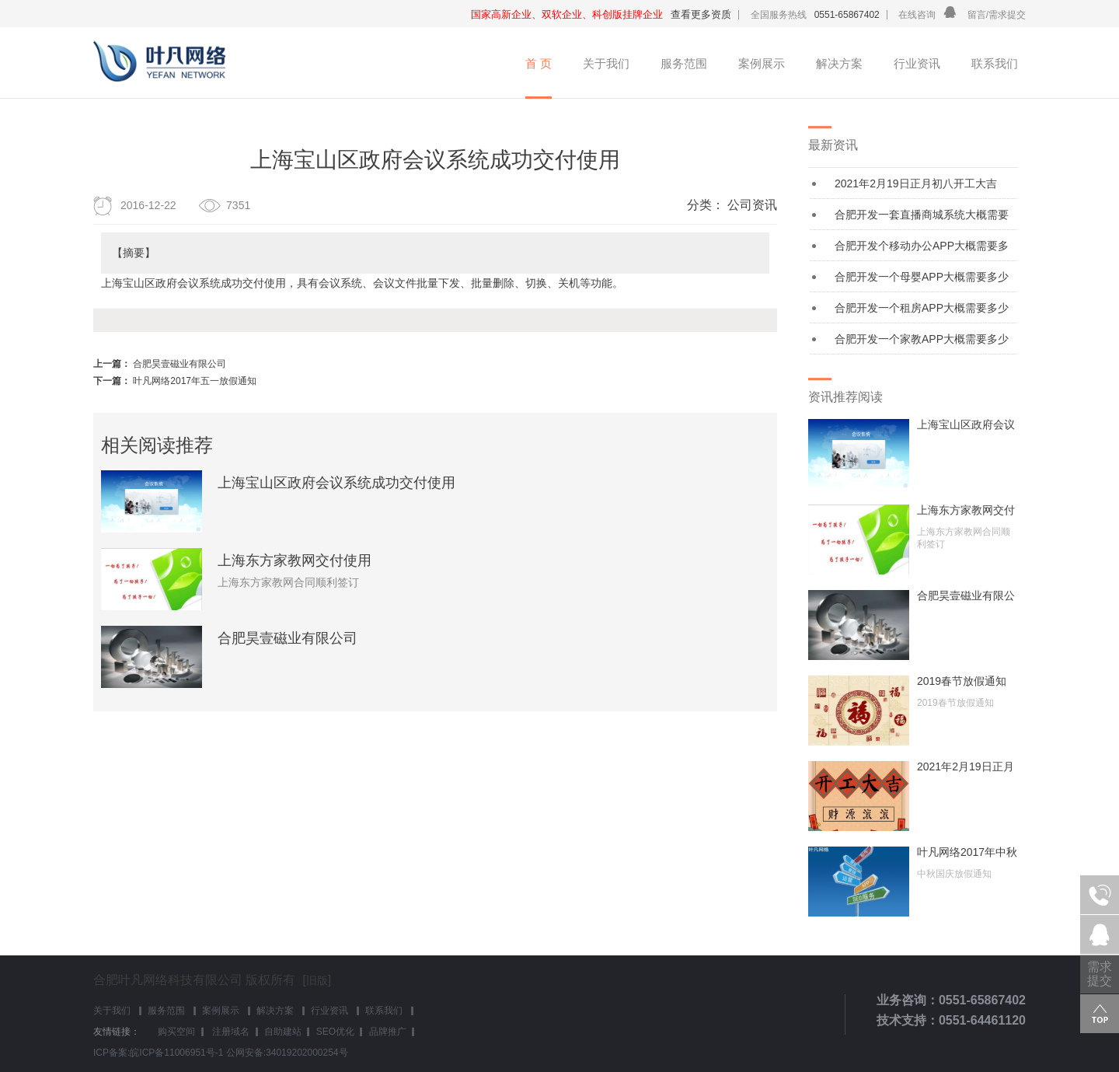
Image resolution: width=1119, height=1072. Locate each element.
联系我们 (994, 63)
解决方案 (839, 63)
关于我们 (606, 63)
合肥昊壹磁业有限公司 (179, 363)
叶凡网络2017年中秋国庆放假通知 (967, 852)
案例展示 (761, 63)
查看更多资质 (701, 14)
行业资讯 (917, 63)
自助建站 (283, 1031)
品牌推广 (387, 1031)
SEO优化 (335, 1031)
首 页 (538, 63)
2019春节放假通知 (961, 681)
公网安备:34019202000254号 (287, 1052)
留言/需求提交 (996, 14)
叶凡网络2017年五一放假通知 (194, 380)
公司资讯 (752, 204)
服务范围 (684, 63)
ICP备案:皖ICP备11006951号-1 (158, 1052)
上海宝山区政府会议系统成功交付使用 (336, 483)
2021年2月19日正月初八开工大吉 (916, 183)
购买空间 (176, 1031)
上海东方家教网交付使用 (294, 560)
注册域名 (229, 1031)
